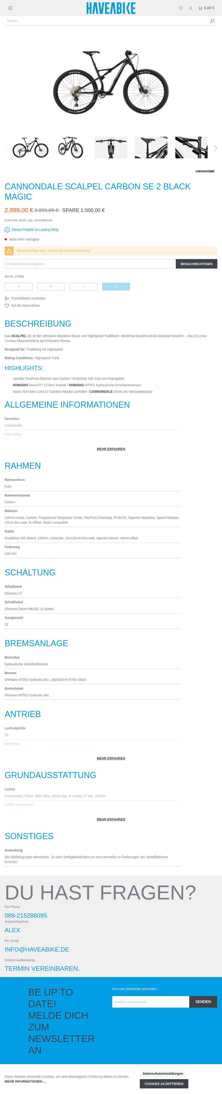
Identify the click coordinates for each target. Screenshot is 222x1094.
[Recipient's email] (150, 1002)
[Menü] (10, 8)
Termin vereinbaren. (42, 968)
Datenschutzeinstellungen (163, 1073)
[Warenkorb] (206, 8)
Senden (203, 1002)
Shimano (20, 385)
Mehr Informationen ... (25, 1081)
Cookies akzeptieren (164, 1084)
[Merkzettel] (181, 8)
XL (116, 286)
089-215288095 (26, 915)
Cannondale (101, 391)
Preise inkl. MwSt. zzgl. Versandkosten (28, 220)
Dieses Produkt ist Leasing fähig (35, 229)
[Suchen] (106, 21)
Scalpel (18, 336)
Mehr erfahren (111, 449)
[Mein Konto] (191, 8)
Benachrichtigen (196, 264)
